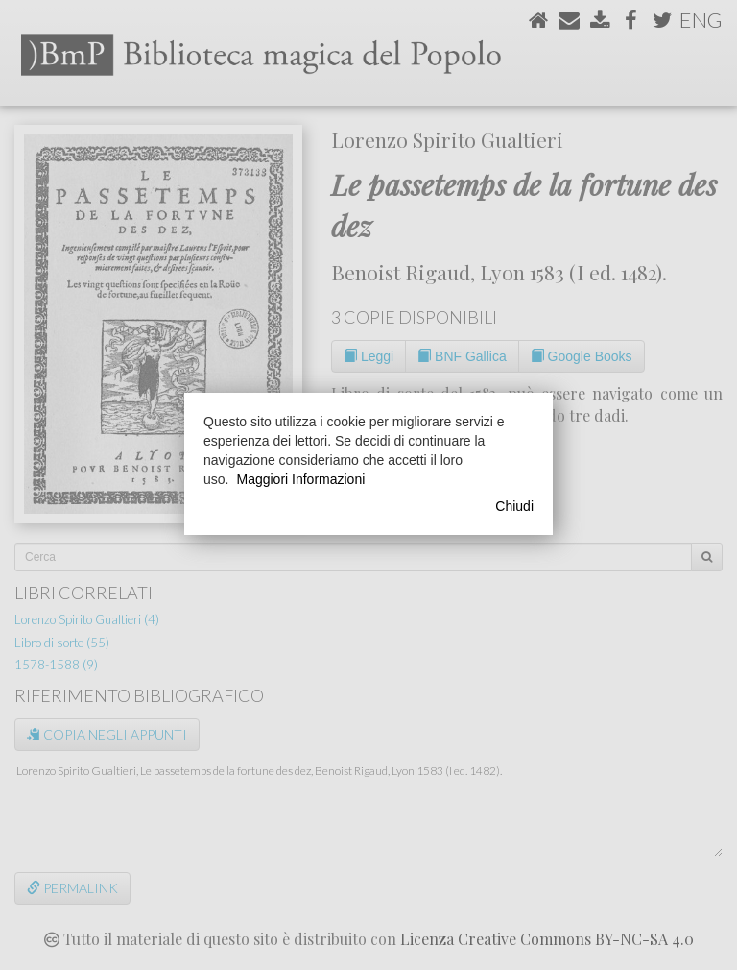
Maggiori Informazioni (300, 479)
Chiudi (514, 506)
